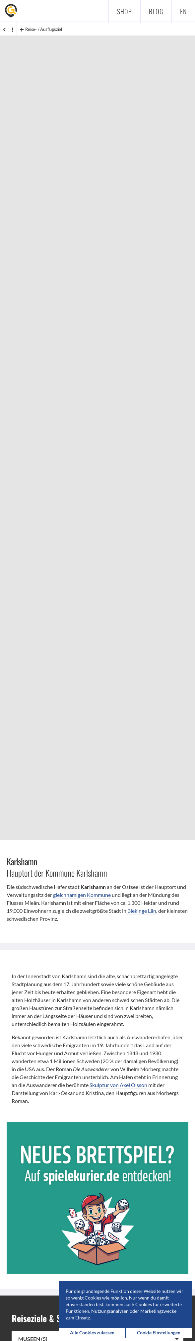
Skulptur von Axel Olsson (118, 1085)
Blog (156, 11)
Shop (124, 11)
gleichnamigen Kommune (82, 895)
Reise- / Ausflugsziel (41, 29)
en (183, 11)
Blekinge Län (141, 910)
